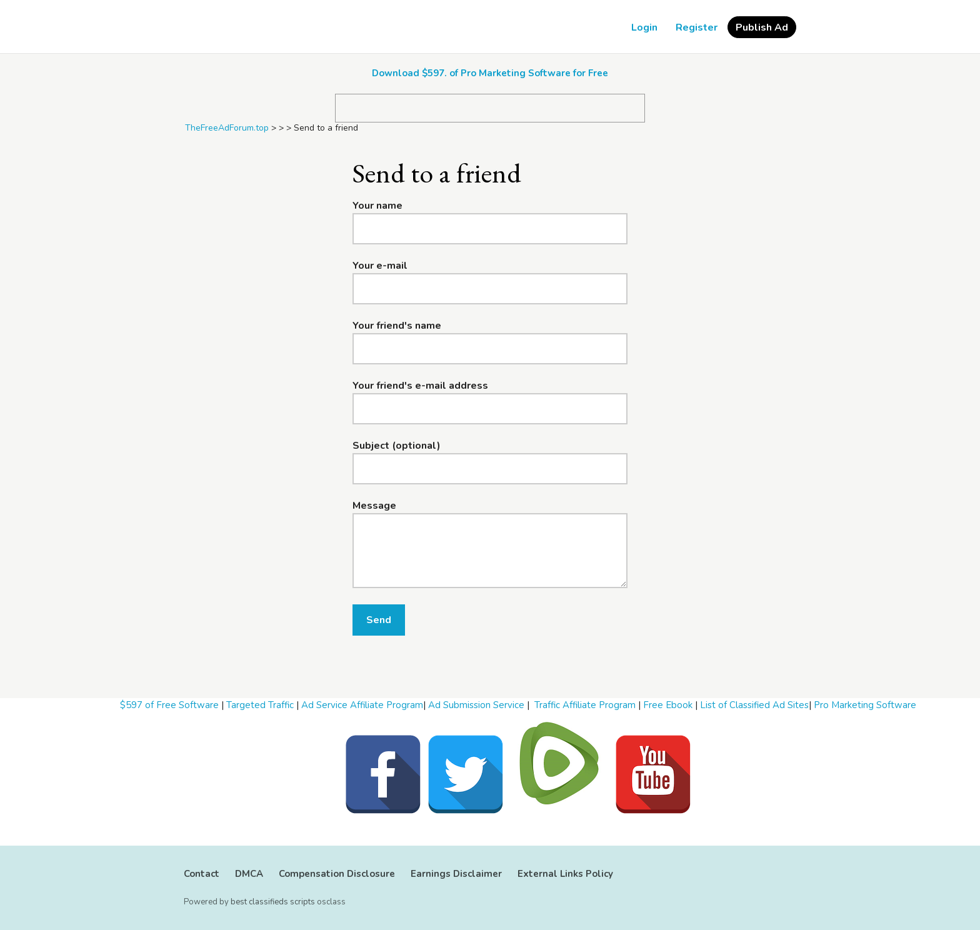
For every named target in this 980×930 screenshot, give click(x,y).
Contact (201, 874)
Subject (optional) (396, 445)
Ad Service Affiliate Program (362, 705)
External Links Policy (565, 874)
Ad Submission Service (476, 705)
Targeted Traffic (260, 705)
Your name (377, 205)
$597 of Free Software (169, 705)
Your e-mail (380, 265)
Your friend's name (396, 325)
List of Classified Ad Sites (754, 705)
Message (374, 505)
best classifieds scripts (273, 902)
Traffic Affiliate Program (585, 705)
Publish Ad (762, 27)
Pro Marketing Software (865, 705)
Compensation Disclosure (337, 874)
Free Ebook (667, 705)
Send (378, 620)
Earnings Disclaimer (456, 874)
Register (697, 27)
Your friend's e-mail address (420, 385)
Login (644, 27)
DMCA (249, 874)
